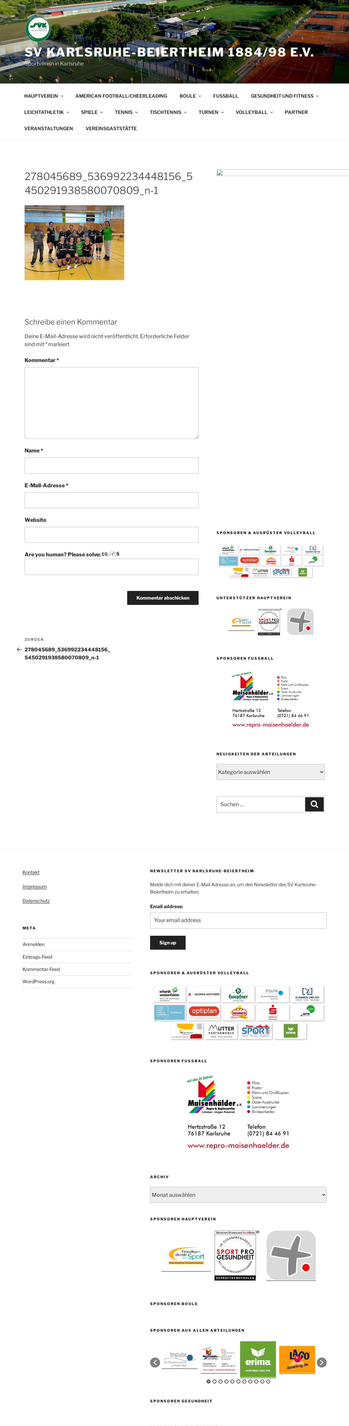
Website (35, 520)
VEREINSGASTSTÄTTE (111, 128)
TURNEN (212, 112)
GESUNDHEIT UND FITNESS (285, 96)
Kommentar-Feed (41, 816)
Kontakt (31, 719)
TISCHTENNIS (169, 112)
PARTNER (296, 112)
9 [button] (256, 1229)
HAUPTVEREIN (44, 96)
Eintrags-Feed (37, 804)
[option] (241, 389)
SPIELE (92, 112)
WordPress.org (38, 829)
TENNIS (127, 112)
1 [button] (209, 1229)
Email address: (166, 753)
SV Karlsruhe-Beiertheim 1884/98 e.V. (170, 52)
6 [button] (238, 1229)
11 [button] (268, 1229)
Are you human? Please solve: (112, 563)
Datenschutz (36, 748)
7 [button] (244, 1229)
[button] (155, 1210)
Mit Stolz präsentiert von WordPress (188, 1394)
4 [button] (226, 1229)
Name (34, 450)
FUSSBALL (225, 96)
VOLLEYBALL (255, 112)
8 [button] (250, 1229)
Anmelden (33, 792)
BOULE (191, 96)
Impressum (35, 734)
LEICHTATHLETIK (47, 112)
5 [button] (232, 1229)
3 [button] (220, 1229)
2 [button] (215, 1229)
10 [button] (262, 1229)
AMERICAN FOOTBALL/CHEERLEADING (121, 96)
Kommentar (42, 360)
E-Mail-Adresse (46, 485)
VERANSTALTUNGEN (48, 128)
